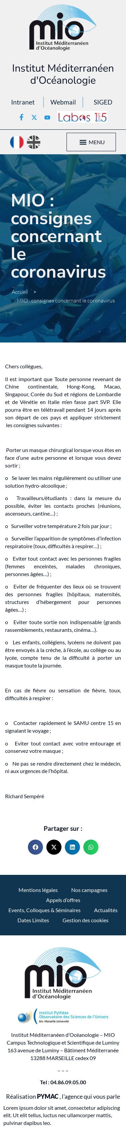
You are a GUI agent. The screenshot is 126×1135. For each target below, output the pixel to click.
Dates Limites (33, 920)
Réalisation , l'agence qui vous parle (63, 1096)
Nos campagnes (89, 890)
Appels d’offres (63, 900)
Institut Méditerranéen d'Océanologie (63, 74)
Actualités (106, 910)
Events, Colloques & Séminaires (44, 910)
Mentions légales (38, 890)
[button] (83, 142)
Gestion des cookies (85, 920)
